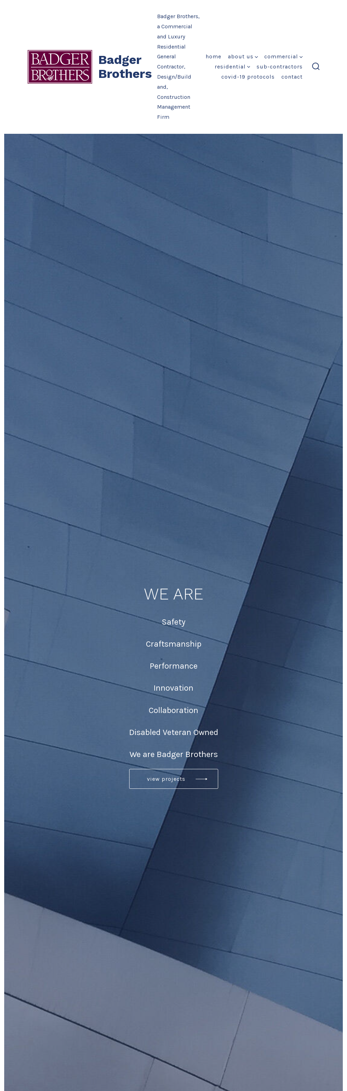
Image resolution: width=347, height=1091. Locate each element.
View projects (166, 779)
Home (213, 56)
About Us (243, 56)
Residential (232, 66)
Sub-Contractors (280, 66)
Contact (292, 76)
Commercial (283, 56)
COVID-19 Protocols (248, 76)
